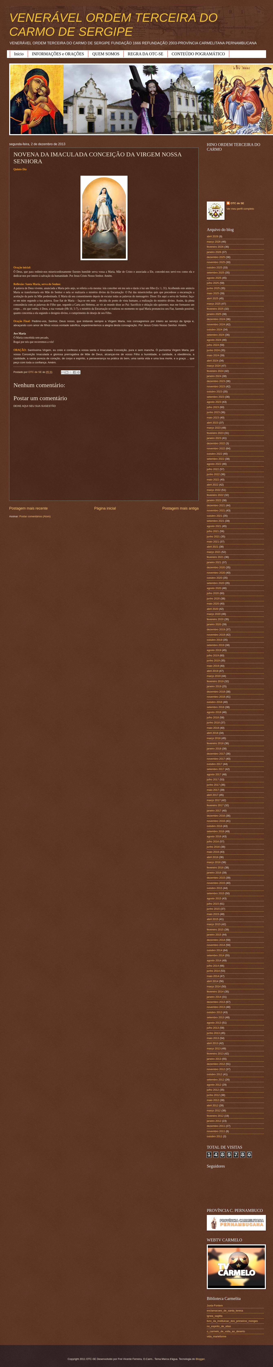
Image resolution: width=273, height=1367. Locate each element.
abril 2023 (212, 422)
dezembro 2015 (216, 877)
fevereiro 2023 (215, 433)
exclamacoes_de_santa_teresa (225, 1310)
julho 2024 (213, 344)
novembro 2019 (216, 634)
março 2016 (214, 862)
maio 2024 (213, 355)
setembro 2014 (215, 955)
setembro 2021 (215, 520)
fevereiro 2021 (215, 557)
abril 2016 (212, 857)
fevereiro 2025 (215, 308)
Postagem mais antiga (180, 508)
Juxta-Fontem (215, 1305)
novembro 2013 (216, 1007)
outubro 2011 (214, 1136)
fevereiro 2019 (215, 681)
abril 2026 (212, 236)
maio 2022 (213, 479)
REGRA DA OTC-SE (145, 54)
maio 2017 (213, 789)
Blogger (200, 1358)
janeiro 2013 (214, 1058)
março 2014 (214, 986)
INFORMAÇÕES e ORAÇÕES (58, 54)
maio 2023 (213, 417)
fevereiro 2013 (215, 1053)
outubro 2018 (214, 702)
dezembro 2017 (216, 753)
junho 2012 (213, 1095)
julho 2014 (213, 965)
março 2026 (214, 241)
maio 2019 (213, 665)
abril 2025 (212, 298)
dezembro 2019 (216, 629)
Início (19, 54)
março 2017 (214, 800)
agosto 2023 (214, 401)
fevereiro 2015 (215, 929)
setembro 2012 (215, 1079)
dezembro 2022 (216, 443)
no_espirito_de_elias (219, 1326)
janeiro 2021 (214, 562)
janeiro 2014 (214, 996)
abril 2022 (212, 484)
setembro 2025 (215, 272)
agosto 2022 (214, 463)
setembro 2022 (215, 458)
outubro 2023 (214, 391)
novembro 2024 (216, 324)
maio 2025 (213, 293)
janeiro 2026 (214, 252)
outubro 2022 (214, 453)
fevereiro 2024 (215, 371)
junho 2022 (213, 474)
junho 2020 (213, 598)
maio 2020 (213, 603)
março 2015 (214, 924)
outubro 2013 (214, 1012)
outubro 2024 (214, 329)
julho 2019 (213, 655)
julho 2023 (213, 407)
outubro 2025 (214, 267)
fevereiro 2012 (215, 1115)
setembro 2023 (215, 396)
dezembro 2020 (216, 567)
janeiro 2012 (214, 1120)
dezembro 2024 (216, 319)
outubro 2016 (214, 826)
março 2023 (214, 427)
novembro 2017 (216, 758)
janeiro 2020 (214, 624)
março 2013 (214, 1048)
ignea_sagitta (214, 1315)
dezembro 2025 (216, 257)
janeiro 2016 (214, 872)
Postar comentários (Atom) (35, 516)
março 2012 (214, 1110)
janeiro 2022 (214, 500)
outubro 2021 (214, 515)
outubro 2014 (214, 950)
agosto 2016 (214, 836)
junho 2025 (213, 288)
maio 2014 (213, 976)
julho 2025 (213, 282)
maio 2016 (213, 851)
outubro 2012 (214, 1074)
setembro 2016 (215, 831)
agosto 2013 (214, 1022)
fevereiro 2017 (215, 805)
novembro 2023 (216, 386)
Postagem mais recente (28, 508)
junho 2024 (213, 350)
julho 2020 (213, 593)
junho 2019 (213, 660)
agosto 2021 (214, 526)
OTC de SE (237, 203)
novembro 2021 (216, 510)
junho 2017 (213, 784)
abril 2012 (212, 1105)
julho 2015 (213, 903)
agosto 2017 (214, 774)
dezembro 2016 (216, 815)
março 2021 (214, 551)
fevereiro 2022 (215, 495)
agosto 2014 (214, 960)
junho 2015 (213, 908)
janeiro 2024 (214, 376)
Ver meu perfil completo (240, 208)
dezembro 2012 (216, 1063)
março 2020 (214, 613)
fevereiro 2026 (215, 246)
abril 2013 (212, 1043)
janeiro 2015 (214, 934)
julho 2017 (213, 779)
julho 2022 (213, 469)
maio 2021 (213, 541)
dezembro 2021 (216, 505)
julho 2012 (213, 1089)
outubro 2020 (214, 577)
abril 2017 (212, 794)
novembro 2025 (216, 262)
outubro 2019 (214, 639)
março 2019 (214, 676)
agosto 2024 (214, 339)
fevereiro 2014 (215, 991)
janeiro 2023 (214, 438)
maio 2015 (213, 914)
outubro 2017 (214, 764)
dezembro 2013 (216, 1001)
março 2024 (214, 365)
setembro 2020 (215, 583)
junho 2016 (213, 846)
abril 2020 (212, 608)
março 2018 (214, 738)
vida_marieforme (216, 1336)
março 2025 (214, 303)
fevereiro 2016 (215, 867)
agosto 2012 (214, 1084)
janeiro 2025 (214, 314)
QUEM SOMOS (105, 54)
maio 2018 (213, 727)
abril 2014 (212, 981)
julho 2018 (213, 717)
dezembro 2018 (216, 691)
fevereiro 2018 (215, 743)
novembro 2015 (216, 882)
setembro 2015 (215, 893)
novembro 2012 (216, 1069)
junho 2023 (213, 412)
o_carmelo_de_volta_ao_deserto (226, 1331)
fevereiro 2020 (215, 619)
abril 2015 (212, 919)
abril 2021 (212, 546)
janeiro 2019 (214, 686)
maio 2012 (213, 1100)
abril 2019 (212, 670)
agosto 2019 (214, 650)
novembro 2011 (216, 1131)
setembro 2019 (215, 645)
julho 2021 (213, 531)
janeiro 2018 (214, 748)
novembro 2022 (216, 448)
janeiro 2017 (214, 810)
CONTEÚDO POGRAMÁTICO (198, 54)
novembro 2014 (216, 945)
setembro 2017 (215, 769)
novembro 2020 (216, 572)
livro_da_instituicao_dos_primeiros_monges (232, 1320)
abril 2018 (212, 732)
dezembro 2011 (216, 1125)
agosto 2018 (214, 712)
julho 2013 (213, 1027)
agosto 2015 (214, 898)
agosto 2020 (214, 588)
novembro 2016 (216, 820)
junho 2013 (213, 1033)
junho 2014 (213, 970)
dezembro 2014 (216, 939)
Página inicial (105, 508)
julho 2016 (213, 841)
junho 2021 (213, 536)
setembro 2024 (215, 334)
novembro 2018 (216, 696)
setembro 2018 (215, 707)
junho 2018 (213, 722)
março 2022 (214, 489)
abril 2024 (212, 360)
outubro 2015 (214, 888)
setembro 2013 (215, 1017)
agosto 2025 (214, 277)
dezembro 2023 (216, 381)
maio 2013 (213, 1038)
